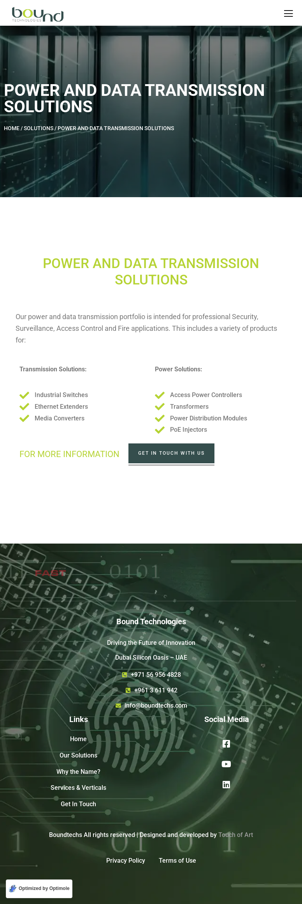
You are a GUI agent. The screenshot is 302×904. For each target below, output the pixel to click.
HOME (12, 128)
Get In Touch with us (171, 453)
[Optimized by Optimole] (39, 888)
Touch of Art (235, 835)
